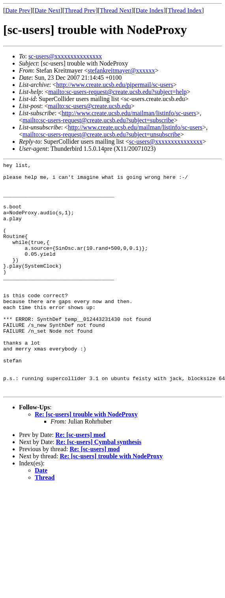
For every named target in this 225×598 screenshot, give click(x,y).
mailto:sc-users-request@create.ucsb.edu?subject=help (117, 91)
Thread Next (115, 10)
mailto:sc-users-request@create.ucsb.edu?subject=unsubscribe (101, 134)
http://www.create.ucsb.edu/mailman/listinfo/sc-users (129, 113)
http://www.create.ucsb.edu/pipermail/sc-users (114, 84)
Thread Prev (80, 10)
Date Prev (17, 10)
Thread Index (185, 10)
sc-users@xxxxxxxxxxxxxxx (65, 56)
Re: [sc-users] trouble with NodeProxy (86, 460)
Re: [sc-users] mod (80, 481)
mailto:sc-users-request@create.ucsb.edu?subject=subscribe (98, 120)
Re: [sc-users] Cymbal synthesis (98, 488)
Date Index (150, 10)
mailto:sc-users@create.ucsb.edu (89, 106)
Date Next (47, 10)
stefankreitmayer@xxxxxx (121, 70)
